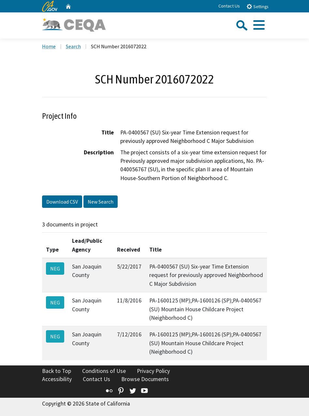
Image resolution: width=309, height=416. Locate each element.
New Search (100, 201)
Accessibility (57, 379)
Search (73, 46)
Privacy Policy (153, 371)
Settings (257, 6)
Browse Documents (145, 379)
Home (49, 46)
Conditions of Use (104, 371)
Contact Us (229, 6)
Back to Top (56, 371)
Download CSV (62, 201)
